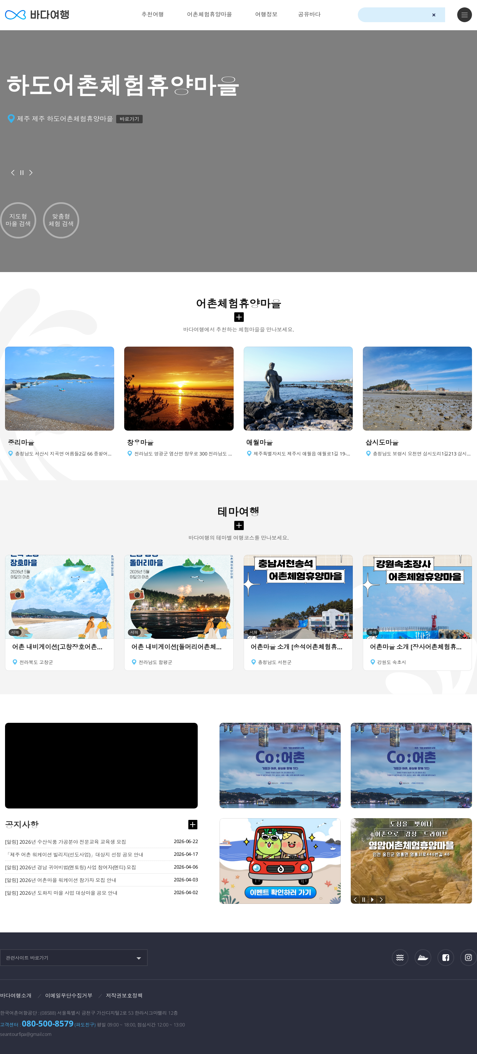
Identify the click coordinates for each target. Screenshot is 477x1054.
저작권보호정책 (124, 995)
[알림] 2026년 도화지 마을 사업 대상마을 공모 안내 (61, 893)
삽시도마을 (382, 442)
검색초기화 (434, 15)
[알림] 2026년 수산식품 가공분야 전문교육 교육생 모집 (66, 842)
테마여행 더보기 (239, 526)
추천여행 (152, 14)
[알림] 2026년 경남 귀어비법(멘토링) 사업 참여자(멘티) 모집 (71, 867)
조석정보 (400, 958)
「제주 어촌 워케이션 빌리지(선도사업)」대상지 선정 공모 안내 (75, 854)
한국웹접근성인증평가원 (469, 998)
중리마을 (21, 442)
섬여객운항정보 (423, 957)
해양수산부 (396, 998)
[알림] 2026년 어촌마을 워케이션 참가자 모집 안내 (61, 880)
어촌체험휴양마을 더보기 (239, 317)
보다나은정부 (358, 998)
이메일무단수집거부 (69, 995)
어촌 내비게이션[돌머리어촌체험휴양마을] (178, 647)
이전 (12, 172)
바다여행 (37, 15)
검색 (445, 15)
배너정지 (22, 172)
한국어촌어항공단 (438, 997)
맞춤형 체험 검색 (61, 220)
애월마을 (259, 442)
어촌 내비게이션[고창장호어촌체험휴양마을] (59, 647)
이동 (108, 442)
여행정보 (266, 14)
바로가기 (129, 119)
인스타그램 (468, 957)
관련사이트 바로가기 (27, 958)
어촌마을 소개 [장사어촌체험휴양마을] (417, 647)
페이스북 (445, 957)
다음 (31, 172)
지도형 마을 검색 (18, 220)
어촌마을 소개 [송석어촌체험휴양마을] (298, 647)
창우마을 (140, 442)
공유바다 (309, 14)
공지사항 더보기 (193, 825)
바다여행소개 (16, 995)
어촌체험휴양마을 (209, 14)
